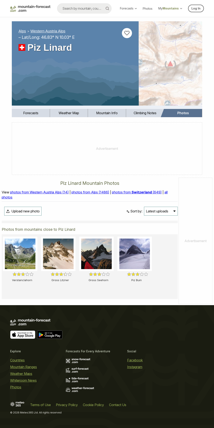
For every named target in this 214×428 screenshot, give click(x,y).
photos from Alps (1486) (90, 192)
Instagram (134, 367)
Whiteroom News (23, 380)
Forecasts (128, 8)
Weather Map (69, 113)
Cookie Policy (93, 405)
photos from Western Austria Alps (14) (39, 192)
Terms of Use (40, 405)
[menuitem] (31, 113)
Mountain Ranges (23, 367)
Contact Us (117, 405)
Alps (22, 31)
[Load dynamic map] (170, 65)
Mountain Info (107, 113)
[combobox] (84, 8)
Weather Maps (21, 374)
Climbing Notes (145, 113)
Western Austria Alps (47, 31)
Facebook (135, 360)
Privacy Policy (67, 405)
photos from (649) (137, 192)
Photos (147, 8)
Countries (17, 360)
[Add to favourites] (127, 33)
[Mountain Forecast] (30, 8)
